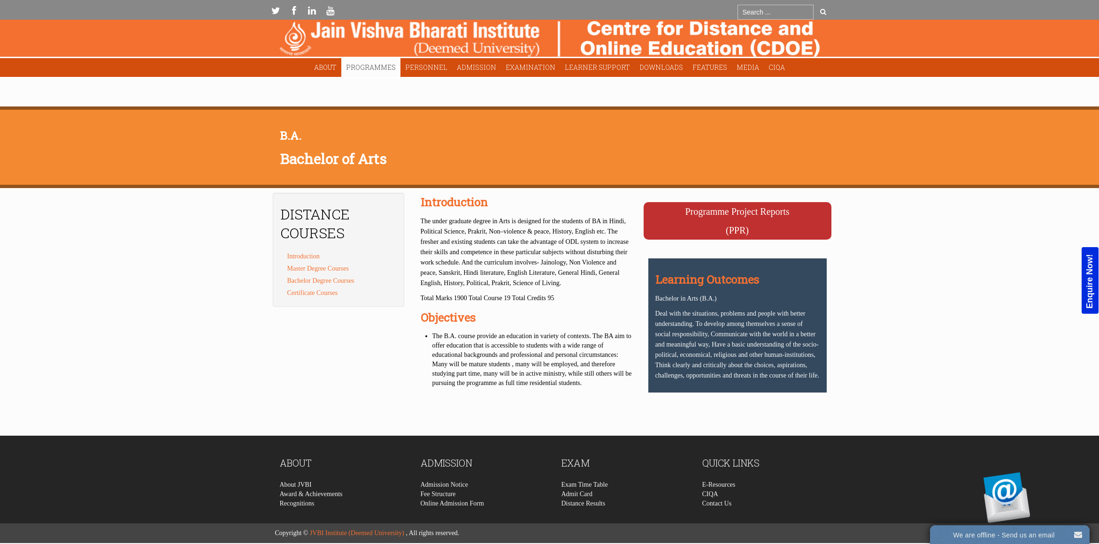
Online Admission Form (452, 521)
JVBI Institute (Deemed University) (357, 532)
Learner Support (597, 67)
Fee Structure (438, 511)
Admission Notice (445, 502)
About (325, 67)
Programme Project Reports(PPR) (737, 220)
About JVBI (296, 502)
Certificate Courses (312, 292)
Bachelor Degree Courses (320, 280)
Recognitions (297, 521)
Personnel (426, 67)
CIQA (777, 67)
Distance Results (583, 521)
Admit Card (577, 511)
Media (748, 67)
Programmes (371, 67)
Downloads (661, 67)
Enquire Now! (1089, 281)
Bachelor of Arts (333, 159)
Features (709, 67)
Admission (476, 67)
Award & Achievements (311, 511)
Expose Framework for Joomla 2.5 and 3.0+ (550, 40)
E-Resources (719, 502)
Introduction (303, 256)
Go (823, 11)
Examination (530, 67)
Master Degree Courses (318, 268)
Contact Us (717, 521)
